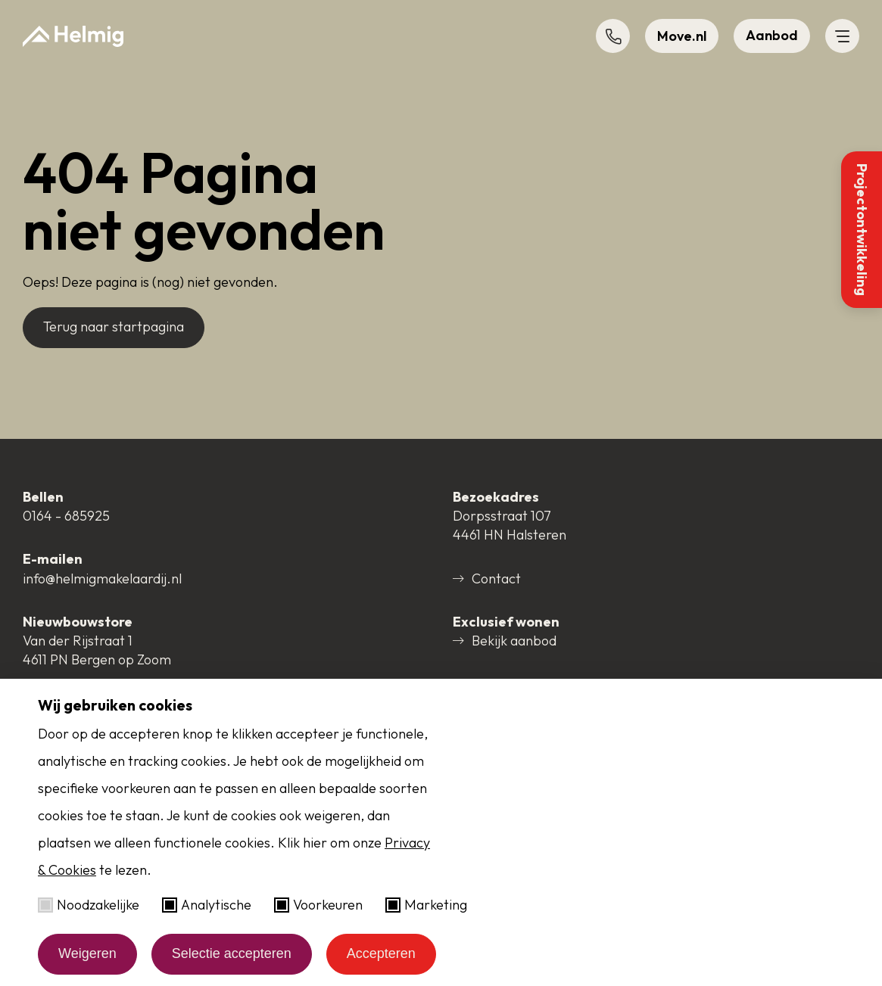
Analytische (206, 904)
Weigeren (87, 953)
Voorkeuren (318, 904)
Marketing (426, 904)
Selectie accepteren (231, 953)
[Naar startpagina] (73, 36)
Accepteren (381, 953)
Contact (487, 578)
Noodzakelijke (88, 904)
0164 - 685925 (66, 515)
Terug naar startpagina (113, 326)
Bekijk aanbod (505, 640)
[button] (613, 36)
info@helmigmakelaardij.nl (102, 578)
